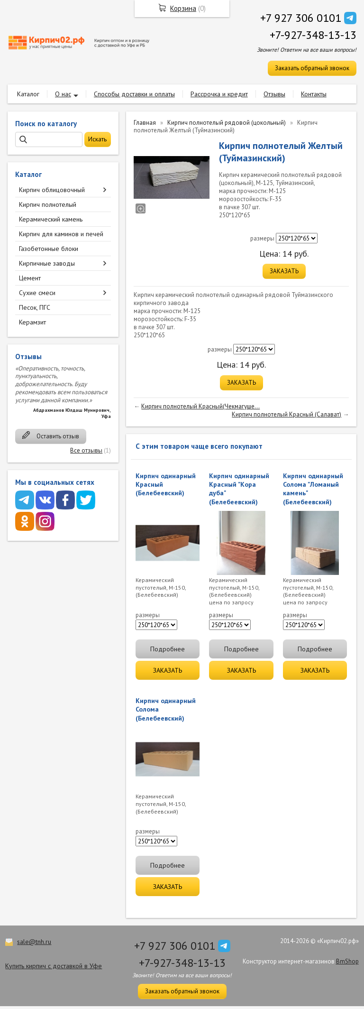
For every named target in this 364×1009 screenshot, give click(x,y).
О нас (63, 94)
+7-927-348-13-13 (313, 35)
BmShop (347, 961)
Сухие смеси (37, 292)
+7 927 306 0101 (300, 17)
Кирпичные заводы (47, 263)
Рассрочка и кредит (219, 94)
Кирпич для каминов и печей (61, 234)
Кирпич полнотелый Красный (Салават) (286, 414)
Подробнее (167, 649)
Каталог (28, 94)
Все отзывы (86, 450)
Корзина (183, 8)
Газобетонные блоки (48, 248)
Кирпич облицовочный (52, 189)
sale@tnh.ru (34, 941)
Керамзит (32, 322)
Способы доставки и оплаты (134, 94)
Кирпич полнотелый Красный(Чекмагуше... (200, 406)
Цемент (30, 278)
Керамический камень (50, 219)
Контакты (314, 94)
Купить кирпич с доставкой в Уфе (53, 966)
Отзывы (274, 94)
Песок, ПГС (34, 307)
